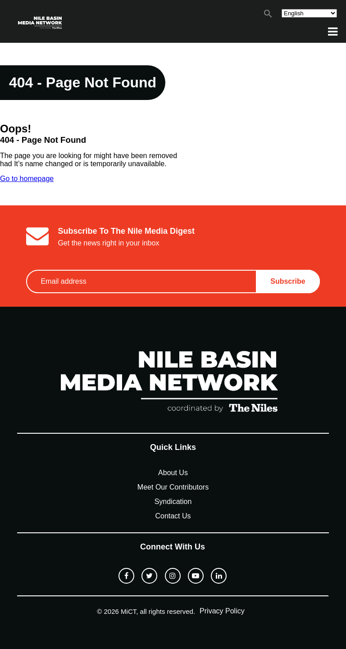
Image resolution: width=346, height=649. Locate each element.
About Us (173, 473)
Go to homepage (27, 178)
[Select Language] (309, 13)
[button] (268, 15)
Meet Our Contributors (173, 487)
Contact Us (173, 516)
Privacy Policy (222, 611)
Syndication (173, 501)
